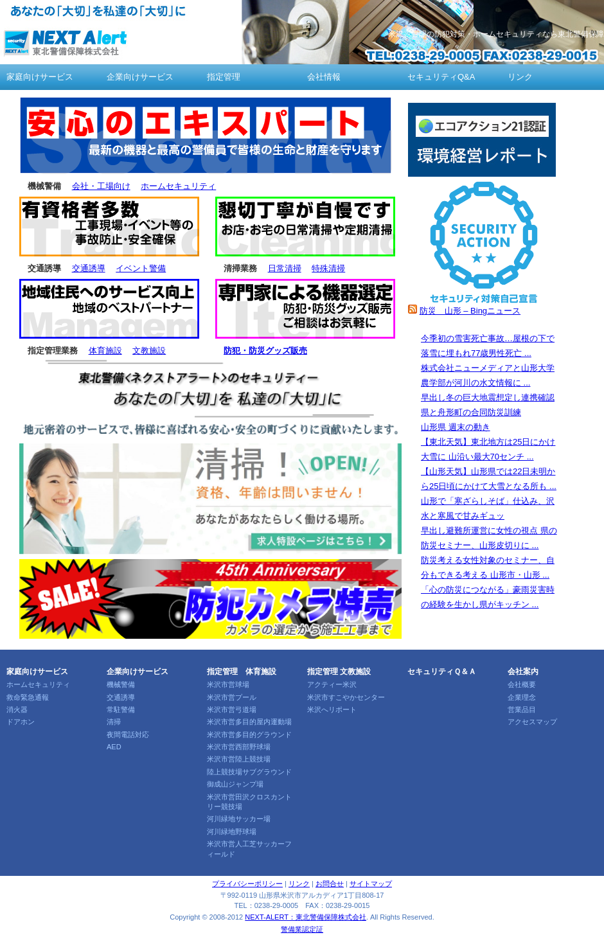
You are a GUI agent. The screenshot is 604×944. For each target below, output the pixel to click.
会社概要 (522, 684)
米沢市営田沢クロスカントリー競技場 (249, 801)
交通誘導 (88, 268)
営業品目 (522, 709)
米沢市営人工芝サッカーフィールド (249, 848)
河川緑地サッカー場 (239, 819)
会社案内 (523, 671)
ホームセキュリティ (178, 186)
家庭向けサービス (39, 77)
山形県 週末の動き (455, 427)
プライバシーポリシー (247, 883)
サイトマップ (371, 883)
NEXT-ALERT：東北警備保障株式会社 (305, 917)
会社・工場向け (101, 186)
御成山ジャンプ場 (235, 784)
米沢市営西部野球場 (239, 747)
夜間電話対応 (128, 734)
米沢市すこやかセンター (346, 697)
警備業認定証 (302, 929)
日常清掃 (284, 268)
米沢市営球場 (228, 684)
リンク (520, 77)
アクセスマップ (532, 722)
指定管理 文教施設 (339, 671)
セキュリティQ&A (441, 77)
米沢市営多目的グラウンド (249, 734)
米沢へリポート (332, 709)
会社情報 (324, 77)
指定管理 (223, 77)
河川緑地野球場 (231, 831)
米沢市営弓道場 (231, 709)
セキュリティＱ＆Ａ (441, 671)
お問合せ (329, 883)
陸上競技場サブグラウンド (249, 772)
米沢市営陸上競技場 (239, 759)
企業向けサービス (140, 77)
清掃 (114, 722)
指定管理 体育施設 (241, 671)
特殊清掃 (328, 268)
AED (114, 747)
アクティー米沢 (332, 684)
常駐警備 (121, 709)
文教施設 (149, 350)
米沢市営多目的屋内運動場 (249, 722)
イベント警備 (141, 268)
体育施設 (105, 350)
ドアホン (20, 722)
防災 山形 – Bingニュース (470, 311)
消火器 (17, 709)
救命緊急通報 (27, 697)
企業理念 (522, 697)
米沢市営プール (231, 697)
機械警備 (121, 684)
